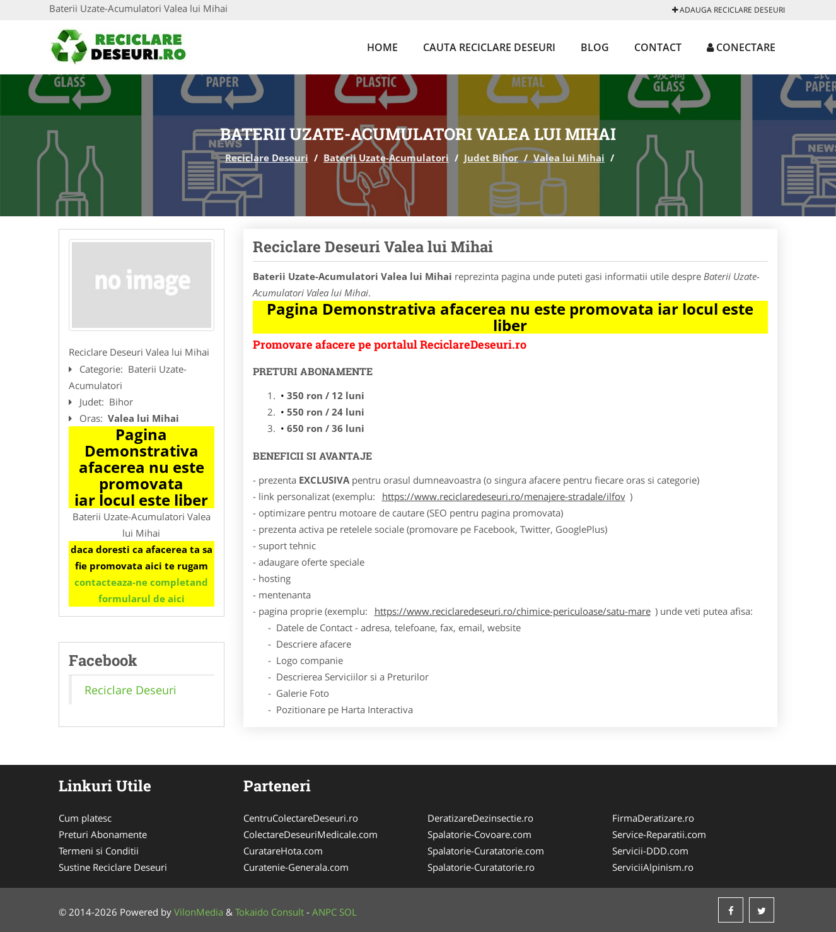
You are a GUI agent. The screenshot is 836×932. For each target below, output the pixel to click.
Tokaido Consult (269, 912)
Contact (658, 47)
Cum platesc (85, 818)
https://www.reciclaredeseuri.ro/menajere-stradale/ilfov (503, 496)
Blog (595, 47)
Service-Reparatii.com (659, 834)
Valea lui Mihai (569, 157)
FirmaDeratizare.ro (653, 818)
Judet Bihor (491, 157)
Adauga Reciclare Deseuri (728, 9)
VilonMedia (198, 912)
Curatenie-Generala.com (296, 867)
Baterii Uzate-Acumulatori (386, 157)
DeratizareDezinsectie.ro (480, 818)
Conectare (741, 47)
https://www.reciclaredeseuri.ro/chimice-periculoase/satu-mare (512, 611)
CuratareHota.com (283, 850)
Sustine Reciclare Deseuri (113, 867)
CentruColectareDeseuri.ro (300, 818)
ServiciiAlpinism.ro (653, 867)
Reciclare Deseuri (266, 157)
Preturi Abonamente (103, 834)
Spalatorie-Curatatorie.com (485, 850)
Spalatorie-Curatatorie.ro (481, 867)
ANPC (324, 912)
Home (382, 47)
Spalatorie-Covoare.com (479, 834)
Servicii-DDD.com (650, 850)
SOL (348, 912)
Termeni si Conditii (99, 850)
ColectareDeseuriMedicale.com (310, 834)
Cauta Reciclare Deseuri (489, 47)
